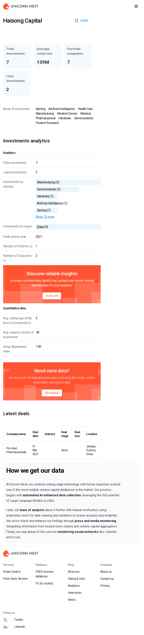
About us (106, 572)
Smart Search (11, 572)
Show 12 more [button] (45, 217)
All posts (73, 572)
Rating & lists (76, 579)
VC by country (44, 583)
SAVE (81, 20)
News (72, 600)
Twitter (13, 619)
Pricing (104, 586)
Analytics (74, 586)
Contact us (107, 579)
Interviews (75, 593)
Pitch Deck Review (15, 579)
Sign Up (52, 295)
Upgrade (52, 392)
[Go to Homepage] (20, 6)
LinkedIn (14, 626)
